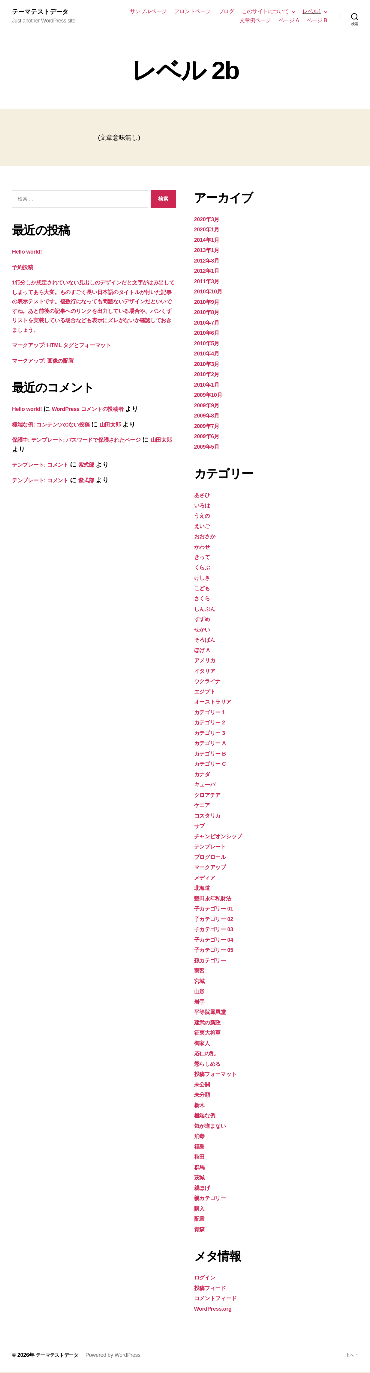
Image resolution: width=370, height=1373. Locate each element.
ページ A (288, 21)
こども (204, 588)
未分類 (203, 1095)
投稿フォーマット (219, 1074)
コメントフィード (220, 1298)
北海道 (203, 888)
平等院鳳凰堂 (212, 1012)
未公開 (203, 1085)
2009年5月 (209, 447)
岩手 (200, 1002)
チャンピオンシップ (223, 837)
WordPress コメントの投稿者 (99, 419)
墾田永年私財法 (216, 899)
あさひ (204, 495)
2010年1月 (209, 385)
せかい (204, 630)
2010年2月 (209, 374)
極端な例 (206, 1116)
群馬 (200, 1167)
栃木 (200, 1105)
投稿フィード (213, 1288)
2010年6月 (209, 333)
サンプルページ (148, 12)
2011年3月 (209, 281)
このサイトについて (265, 12)
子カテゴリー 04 (217, 940)
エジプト (207, 692)
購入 (200, 1209)
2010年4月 (209, 354)
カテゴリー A (213, 743)
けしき (204, 578)
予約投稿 (24, 267)
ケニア (204, 805)
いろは (204, 506)
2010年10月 (210, 292)
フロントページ (192, 12)
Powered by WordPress (118, 1356)
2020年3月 (209, 219)
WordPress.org (216, 1309)
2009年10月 (210, 395)
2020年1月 (209, 230)
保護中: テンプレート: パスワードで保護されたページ (89, 450)
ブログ (226, 12)
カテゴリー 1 (213, 712)
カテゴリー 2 (213, 723)
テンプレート (213, 847)
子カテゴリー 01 (217, 909)
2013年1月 (209, 250)
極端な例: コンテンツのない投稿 (59, 434)
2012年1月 (209, 271)
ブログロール (213, 857)
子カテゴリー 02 (217, 919)
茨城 (200, 1178)
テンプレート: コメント (46, 474)
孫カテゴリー (213, 961)
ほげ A (203, 650)
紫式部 (99, 474)
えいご (204, 526)
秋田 (200, 1157)
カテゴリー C (213, 764)
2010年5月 (209, 343)
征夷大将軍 (209, 1033)
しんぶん (207, 609)
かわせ (204, 547)
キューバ (207, 785)
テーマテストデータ (44, 12)
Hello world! (29, 252)
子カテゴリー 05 (217, 950)
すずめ (204, 619)
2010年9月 (209, 302)
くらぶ (204, 568)
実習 (200, 971)
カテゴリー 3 (213, 733)
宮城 (200, 981)
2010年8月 (209, 312)
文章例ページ (255, 21)
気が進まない (213, 1126)
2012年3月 (209, 261)
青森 (200, 1229)
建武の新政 (210, 1023)
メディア (207, 878)
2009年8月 (209, 416)
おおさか (207, 536)
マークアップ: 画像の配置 (49, 370)
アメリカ (207, 661)
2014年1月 (209, 240)
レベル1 (311, 12)
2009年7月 (209, 426)
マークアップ (213, 867)
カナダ (204, 774)
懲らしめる (210, 1064)
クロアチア (210, 795)
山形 (200, 991)
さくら (204, 599)
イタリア (207, 671)
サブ (200, 826)
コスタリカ (210, 816)
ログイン (207, 1278)
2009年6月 (209, 436)
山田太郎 (127, 434)
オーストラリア (216, 702)
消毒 (200, 1136)
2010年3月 (209, 364)
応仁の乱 (206, 1054)
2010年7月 (209, 323)
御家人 (203, 1043)
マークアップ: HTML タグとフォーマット (72, 355)
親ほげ (203, 1188)
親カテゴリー (213, 1198)
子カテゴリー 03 (217, 929)
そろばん (207, 640)
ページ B (316, 21)
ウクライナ (210, 681)
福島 (200, 1147)
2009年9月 (209, 406)
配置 (200, 1219)
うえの (204, 516)
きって (204, 557)
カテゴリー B (213, 754)
